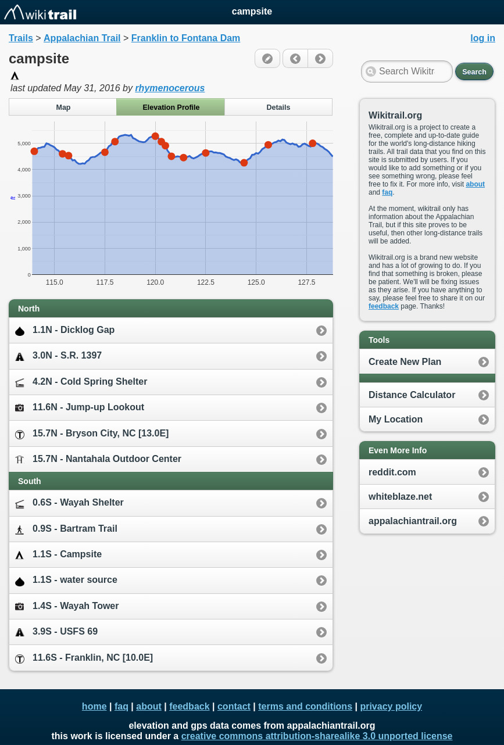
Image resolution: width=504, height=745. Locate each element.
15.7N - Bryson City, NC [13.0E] (92, 433)
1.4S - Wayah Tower (67, 606)
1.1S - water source (66, 580)
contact (234, 706)
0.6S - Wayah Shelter (69, 502)
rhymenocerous (170, 88)
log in (482, 38)
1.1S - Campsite (58, 554)
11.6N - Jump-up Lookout (79, 407)
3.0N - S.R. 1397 (58, 355)
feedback (384, 306)
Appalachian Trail (82, 38)
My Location (396, 419)
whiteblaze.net (400, 497)
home (94, 706)
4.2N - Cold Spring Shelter (81, 382)
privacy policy (391, 706)
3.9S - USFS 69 (56, 631)
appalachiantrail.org (413, 521)
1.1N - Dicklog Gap (65, 330)
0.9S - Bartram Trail (66, 529)
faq (387, 192)
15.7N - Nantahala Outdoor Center (98, 459)
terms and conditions (305, 706)
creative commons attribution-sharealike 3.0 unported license (317, 736)
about (475, 184)
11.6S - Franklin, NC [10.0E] (84, 658)
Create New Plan (405, 362)
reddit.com (392, 472)
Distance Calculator (412, 395)
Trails (21, 38)
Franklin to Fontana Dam (186, 38)
